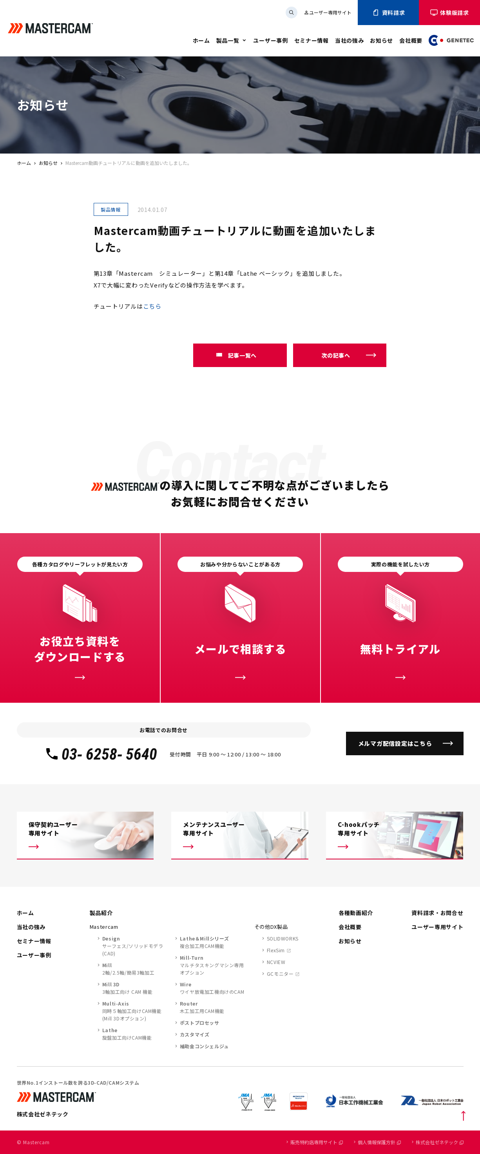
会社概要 (410, 40)
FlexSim (276, 950)
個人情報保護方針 (379, 1142)
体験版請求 (449, 12)
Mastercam (104, 926)
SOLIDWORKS (283, 938)
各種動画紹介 (356, 913)
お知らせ (381, 40)
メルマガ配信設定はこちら (395, 743)
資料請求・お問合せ (437, 913)
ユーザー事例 (270, 40)
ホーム (201, 40)
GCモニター (280, 973)
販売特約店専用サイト (316, 1142)
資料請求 (388, 12)
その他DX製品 (271, 926)
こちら (152, 306)
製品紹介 (101, 913)
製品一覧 (227, 40)
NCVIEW (276, 962)
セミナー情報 (311, 40)
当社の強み (349, 40)
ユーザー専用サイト (327, 12)
